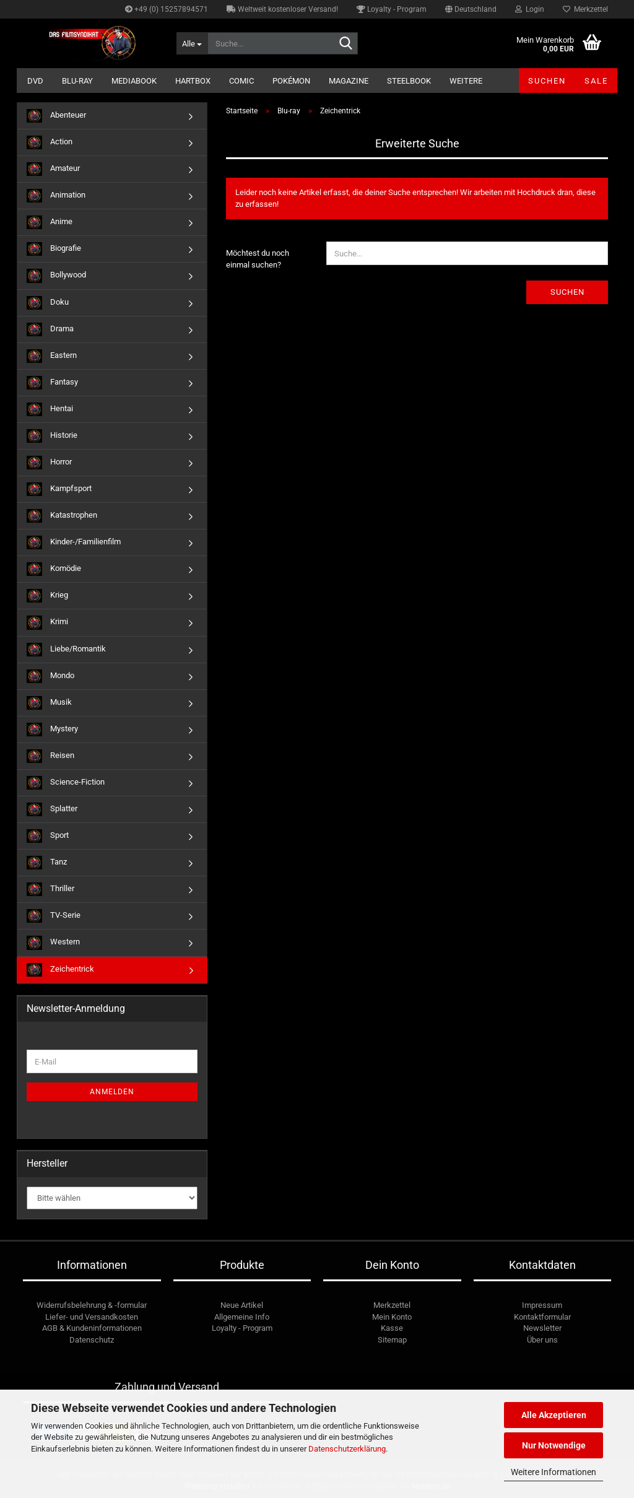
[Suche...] (191, 43)
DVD (35, 80)
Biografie (54, 249)
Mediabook (134, 80)
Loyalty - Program (392, 9)
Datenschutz (91, 1339)
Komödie (54, 569)
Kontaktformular (542, 1317)
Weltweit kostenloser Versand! (282, 9)
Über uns (542, 1339)
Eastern (52, 356)
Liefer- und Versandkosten (91, 1317)
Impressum (542, 1305)
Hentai (50, 409)
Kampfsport (59, 489)
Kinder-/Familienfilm (74, 542)
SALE (596, 80)
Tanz (47, 862)
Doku (48, 303)
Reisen (50, 756)
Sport (48, 836)
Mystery (52, 729)
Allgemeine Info (241, 1317)
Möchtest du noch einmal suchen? (257, 258)
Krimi (47, 622)
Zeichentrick (60, 970)
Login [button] (529, 9)
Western (53, 942)
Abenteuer (56, 116)
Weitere (465, 80)
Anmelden (112, 1091)
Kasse (392, 1328)
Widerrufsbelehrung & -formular (92, 1305)
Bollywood (56, 275)
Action (49, 142)
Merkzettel (585, 9)
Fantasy (52, 383)
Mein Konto (392, 1317)
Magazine (348, 80)
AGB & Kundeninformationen (92, 1328)
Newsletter (542, 1328)
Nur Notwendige (554, 1445)
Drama (50, 329)
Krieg (47, 596)
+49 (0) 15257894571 (166, 9)
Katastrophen (62, 516)
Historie (52, 436)
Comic (241, 80)
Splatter (52, 809)
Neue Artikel (241, 1305)
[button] (471, 9)
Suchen (547, 80)
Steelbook (409, 80)
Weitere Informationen (553, 1472)
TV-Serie (53, 916)
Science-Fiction (66, 783)
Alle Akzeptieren (553, 1415)
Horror (49, 462)
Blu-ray (77, 80)
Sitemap (392, 1339)
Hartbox (193, 80)
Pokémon (291, 80)
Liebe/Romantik (66, 649)
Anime (49, 222)
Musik (49, 703)
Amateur (53, 169)
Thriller (50, 889)
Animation (56, 195)
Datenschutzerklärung (347, 1448)
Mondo (50, 676)
